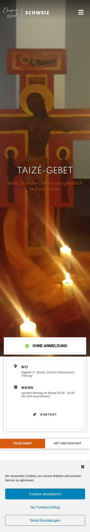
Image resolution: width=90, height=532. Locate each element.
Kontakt (45, 414)
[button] (82, 466)
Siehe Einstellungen (45, 520)
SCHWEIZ (37, 12)
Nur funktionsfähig (45, 507)
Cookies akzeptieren (45, 494)
